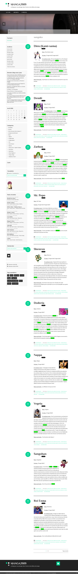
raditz (35, 137)
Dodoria (44, 114)
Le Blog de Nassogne (15, 79)
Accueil (8, 12)
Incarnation (15, 89)
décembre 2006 (10, 61)
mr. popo (50, 87)
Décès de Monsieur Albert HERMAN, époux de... (16, 74)
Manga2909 (18, 4)
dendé (46, 136)
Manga (8, 278)
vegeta (58, 136)
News (9, 134)
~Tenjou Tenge (11, 154)
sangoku (61, 87)
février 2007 (9, 57)
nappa (55, 136)
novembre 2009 (10, 54)
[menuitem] (9, 12)
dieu (53, 87)
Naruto (20, 280)
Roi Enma (40, 500)
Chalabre (10, 94)
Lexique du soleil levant (13, 133)
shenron (45, 292)
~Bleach (10, 136)
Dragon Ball (14, 278)
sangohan (62, 136)
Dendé (38, 98)
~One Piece (10, 149)
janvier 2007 (9, 59)
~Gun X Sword (11, 143)
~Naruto (10, 145)
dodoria (48, 136)
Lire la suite (9, 40)
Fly (8, 275)
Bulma (63, 178)
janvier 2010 (9, 50)
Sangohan (40, 453)
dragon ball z (41, 136)
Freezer (59, 111)
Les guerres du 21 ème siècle (12, 80)
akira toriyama (48, 293)
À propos (24, 12)
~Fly (9, 142)
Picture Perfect (10, 91)
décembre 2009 (10, 52)
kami (55, 87)
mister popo (52, 292)
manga (37, 87)
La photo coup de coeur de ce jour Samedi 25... (16, 83)
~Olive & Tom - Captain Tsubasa (14, 147)
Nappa (38, 355)
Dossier (10, 129)
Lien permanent (37, 85)
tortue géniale (15, 283)
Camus (8, 238)
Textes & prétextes (18, 91)
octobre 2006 (10, 64)
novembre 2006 (10, 62)
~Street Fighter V (11, 153)
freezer (52, 136)
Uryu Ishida (9, 216)
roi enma (65, 136)
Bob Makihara (10, 234)
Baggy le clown (10, 221)
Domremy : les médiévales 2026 (13, 86)
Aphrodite (9, 225)
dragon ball (41, 87)
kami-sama (46, 87)
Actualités (10, 127)
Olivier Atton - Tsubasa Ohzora (14, 207)
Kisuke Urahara (10, 202)
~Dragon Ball (11, 138)
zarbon (46, 184)
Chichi (50, 466)
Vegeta (49, 166)
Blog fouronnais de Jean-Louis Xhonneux (17, 76)
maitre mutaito (37, 293)
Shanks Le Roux (11, 212)
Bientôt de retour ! (11, 198)
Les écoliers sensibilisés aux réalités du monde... (16, 92)
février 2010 (9, 49)
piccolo (11, 275)
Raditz (42, 529)
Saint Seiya (16, 275)
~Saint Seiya (10, 151)
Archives (16, 12)
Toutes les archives (11, 66)
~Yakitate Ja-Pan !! (12, 156)
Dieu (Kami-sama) (45, 46)
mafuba (41, 293)
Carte (8, 162)
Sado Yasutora (10, 229)
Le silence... (9, 89)
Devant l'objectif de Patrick (14, 84)
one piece (22, 275)
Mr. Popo (39, 195)
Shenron (58, 230)
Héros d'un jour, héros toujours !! (14, 131)
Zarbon (38, 146)
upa (37, 137)
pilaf (44, 293)
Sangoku (9, 283)
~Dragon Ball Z (11, 140)
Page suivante (65, 550)
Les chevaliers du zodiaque (12, 280)
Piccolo (57, 60)
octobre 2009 (10, 56)
